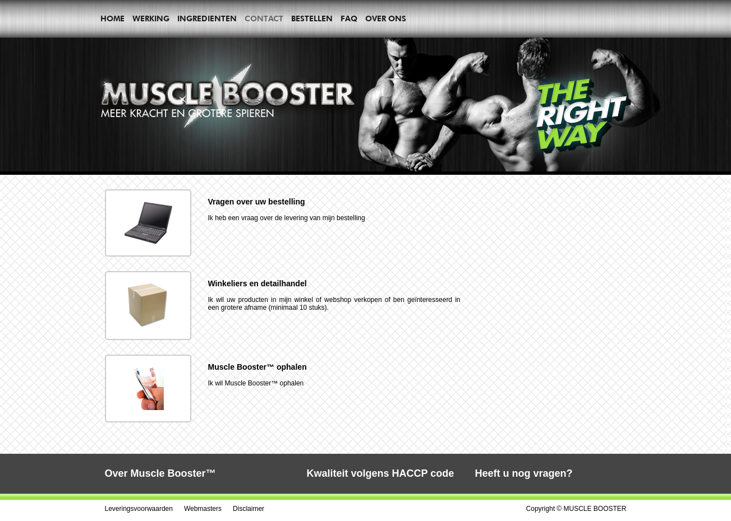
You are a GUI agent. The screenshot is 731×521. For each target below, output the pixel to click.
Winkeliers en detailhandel (257, 283)
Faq (349, 18)
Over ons (385, 18)
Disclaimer (248, 509)
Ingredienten (207, 18)
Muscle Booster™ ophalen (257, 366)
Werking (150, 18)
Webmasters (203, 509)
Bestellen (312, 18)
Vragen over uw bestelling (256, 201)
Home (112, 18)
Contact (264, 18)
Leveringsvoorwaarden (139, 509)
